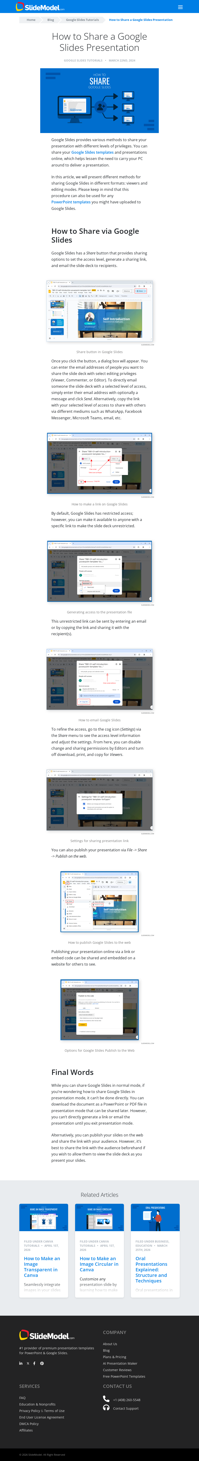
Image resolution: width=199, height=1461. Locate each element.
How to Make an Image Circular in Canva (99, 1264)
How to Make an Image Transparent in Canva (42, 1266)
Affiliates (26, 1430)
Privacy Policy (29, 1411)
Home (31, 20)
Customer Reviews (117, 1370)
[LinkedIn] (21, 1363)
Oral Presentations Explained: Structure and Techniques (151, 1269)
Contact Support (126, 1408)
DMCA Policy (29, 1424)
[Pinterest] (42, 1363)
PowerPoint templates (71, 202)
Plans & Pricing (114, 1357)
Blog (50, 20)
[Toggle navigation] (175, 6)
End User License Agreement (41, 1417)
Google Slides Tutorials (82, 20)
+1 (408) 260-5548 (126, 1400)
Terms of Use (54, 1411)
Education (144, 1246)
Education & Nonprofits (37, 1404)
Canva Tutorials (38, 1244)
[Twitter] (28, 1363)
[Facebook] (35, 1363)
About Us (110, 1344)
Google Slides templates (92, 152)
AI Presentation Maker (120, 1363)
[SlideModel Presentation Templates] (40, 6)
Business (162, 1241)
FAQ (22, 1398)
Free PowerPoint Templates (124, 1376)
